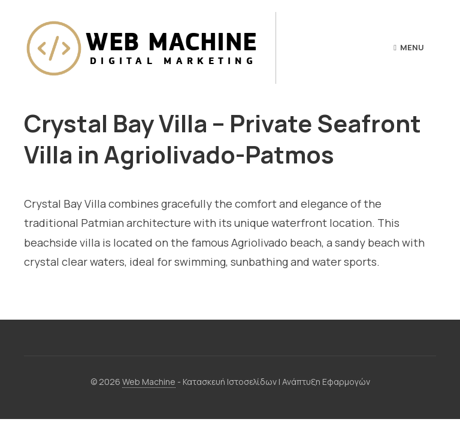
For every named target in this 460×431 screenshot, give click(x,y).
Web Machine (148, 381)
